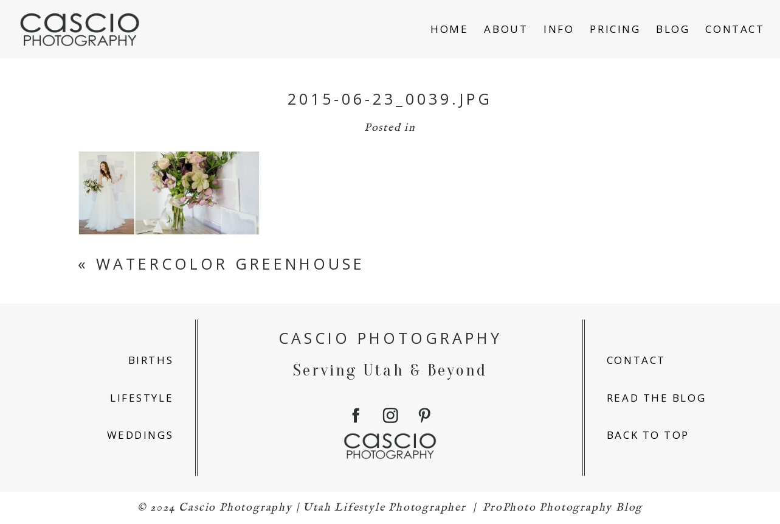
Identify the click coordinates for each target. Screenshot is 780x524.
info (559, 29)
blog (672, 29)
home (449, 29)
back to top (648, 435)
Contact (734, 29)
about (506, 29)
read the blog (656, 398)
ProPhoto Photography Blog (563, 508)
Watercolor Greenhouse (230, 263)
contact (636, 360)
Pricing (615, 29)
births (150, 360)
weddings (140, 435)
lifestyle (141, 398)
